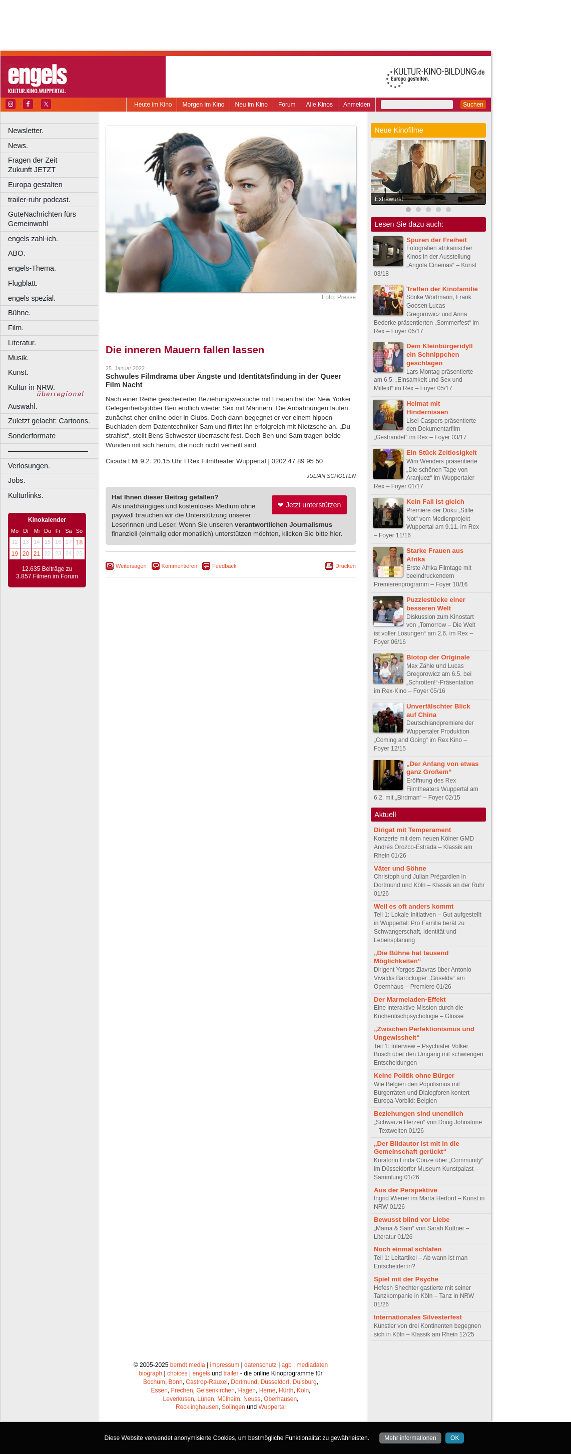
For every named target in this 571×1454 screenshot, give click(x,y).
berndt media (187, 1364)
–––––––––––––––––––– (48, 451)
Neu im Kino (251, 104)
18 (79, 542)
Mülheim (228, 1398)
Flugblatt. (23, 283)
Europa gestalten (35, 185)
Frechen (182, 1390)
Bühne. (19, 313)
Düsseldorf (275, 1381)
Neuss (251, 1398)
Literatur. (22, 343)
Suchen (473, 104)
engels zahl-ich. (33, 239)
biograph (150, 1373)
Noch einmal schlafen (408, 1249)
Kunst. (18, 372)
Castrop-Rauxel (206, 1381)
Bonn (176, 1381)
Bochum (154, 1381)
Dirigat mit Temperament (412, 830)
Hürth (286, 1390)
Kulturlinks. (25, 495)
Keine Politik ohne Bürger (414, 1075)
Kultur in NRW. (31, 387)
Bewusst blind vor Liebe (412, 1219)
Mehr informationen (410, 1437)
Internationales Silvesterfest (418, 1317)
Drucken (345, 566)
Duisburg (305, 1381)
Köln (303, 1390)
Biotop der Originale (438, 657)
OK (454, 1437)
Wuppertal (272, 1406)
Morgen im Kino (203, 104)
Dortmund (244, 1381)
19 (15, 553)
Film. (16, 328)
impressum (225, 1364)
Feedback (224, 566)
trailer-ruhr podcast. (39, 200)
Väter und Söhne (400, 868)
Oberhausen (280, 1398)
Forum (287, 104)
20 (26, 553)
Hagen (247, 1390)
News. (18, 146)
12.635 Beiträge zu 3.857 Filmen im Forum (47, 572)
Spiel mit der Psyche (406, 1279)
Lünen (205, 1398)
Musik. (18, 358)
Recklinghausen (197, 1406)
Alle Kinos (319, 104)
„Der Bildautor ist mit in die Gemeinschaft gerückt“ (416, 1148)
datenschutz (260, 1364)
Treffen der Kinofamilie (442, 289)
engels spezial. (32, 298)
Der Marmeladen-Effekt (410, 999)
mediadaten (312, 1364)
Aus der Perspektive (405, 1190)
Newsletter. (26, 131)
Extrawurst (389, 199)
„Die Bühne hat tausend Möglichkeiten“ (411, 957)
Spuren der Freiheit (436, 240)
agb (287, 1364)
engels (201, 1373)
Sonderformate (32, 436)
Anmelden (356, 104)
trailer (230, 1373)
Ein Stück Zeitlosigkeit (441, 452)
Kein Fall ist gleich (435, 501)
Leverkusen (178, 1398)
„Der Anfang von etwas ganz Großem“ (442, 768)
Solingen (233, 1406)
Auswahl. (22, 406)
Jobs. (16, 480)
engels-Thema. (32, 268)
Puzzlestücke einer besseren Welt (435, 604)
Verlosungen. (29, 466)
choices (177, 1373)
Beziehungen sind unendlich (418, 1113)
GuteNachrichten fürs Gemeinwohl (42, 219)
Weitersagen (131, 566)
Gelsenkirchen (215, 1390)
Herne (267, 1390)
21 (37, 553)
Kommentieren (180, 566)
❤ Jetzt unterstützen (309, 505)
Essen (159, 1390)
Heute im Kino (153, 104)
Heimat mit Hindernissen (427, 408)
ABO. (16, 253)
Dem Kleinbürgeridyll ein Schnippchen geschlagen (439, 354)
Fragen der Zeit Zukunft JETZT (54, 165)
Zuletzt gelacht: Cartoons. (49, 421)
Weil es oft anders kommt (414, 906)
